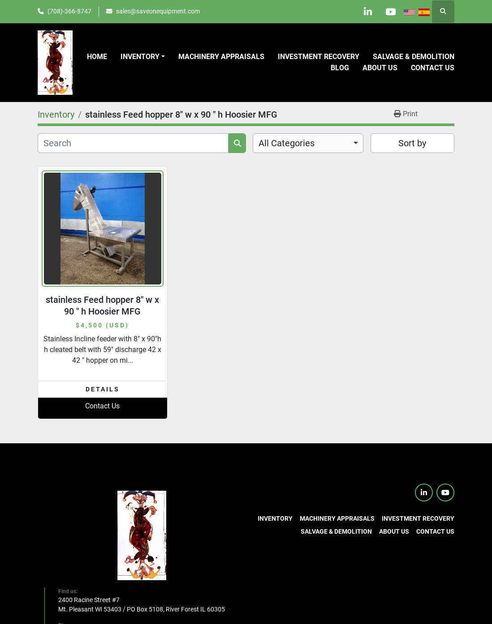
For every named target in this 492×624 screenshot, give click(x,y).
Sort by (412, 143)
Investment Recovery (318, 56)
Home (97, 56)
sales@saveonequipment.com (158, 11)
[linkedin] (367, 11)
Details (103, 389)
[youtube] (390, 11)
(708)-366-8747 (69, 11)
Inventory (140, 56)
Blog (340, 68)
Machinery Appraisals (221, 56)
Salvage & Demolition (413, 56)
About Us (380, 68)
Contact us (432, 68)
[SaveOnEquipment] (141, 535)
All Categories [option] (287, 143)
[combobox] (308, 143)
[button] (143, 56)
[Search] (133, 143)
